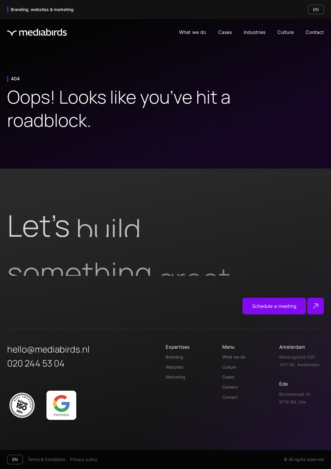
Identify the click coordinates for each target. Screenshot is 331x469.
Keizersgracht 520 (297, 356)
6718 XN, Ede (292, 401)
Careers (229, 386)
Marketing (175, 376)
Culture (285, 32)
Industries (254, 32)
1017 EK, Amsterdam (299, 364)
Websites (174, 367)
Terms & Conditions (46, 459)
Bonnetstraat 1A (294, 394)
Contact (315, 32)
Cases (225, 32)
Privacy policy (83, 459)
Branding (174, 356)
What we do (192, 32)
